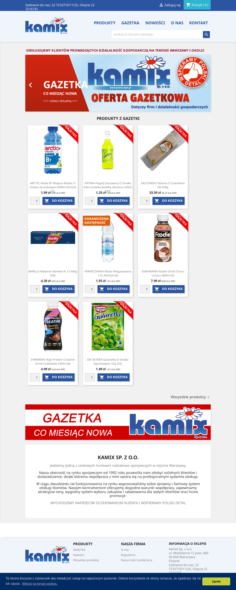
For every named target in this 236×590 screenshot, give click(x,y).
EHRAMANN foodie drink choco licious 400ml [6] (163, 273)
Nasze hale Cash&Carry (136, 560)
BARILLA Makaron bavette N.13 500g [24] (53, 273)
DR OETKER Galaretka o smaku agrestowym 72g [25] (108, 361)
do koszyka (58, 200)
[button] (39, 83)
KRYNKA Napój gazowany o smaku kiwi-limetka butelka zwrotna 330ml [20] (108, 187)
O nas (177, 22)
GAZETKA (130, 22)
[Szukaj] (156, 34)
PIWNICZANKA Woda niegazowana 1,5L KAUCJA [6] (108, 273)
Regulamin (128, 555)
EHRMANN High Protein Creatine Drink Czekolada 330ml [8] (53, 361)
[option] (118, 83)
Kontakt (198, 22)
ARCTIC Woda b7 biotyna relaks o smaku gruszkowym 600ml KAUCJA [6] (53, 187)
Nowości (155, 22)
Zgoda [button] (216, 581)
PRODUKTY (105, 22)
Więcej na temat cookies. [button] (40, 583)
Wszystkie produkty (191, 397)
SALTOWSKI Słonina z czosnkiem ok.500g (163, 185)
